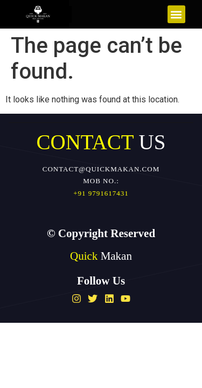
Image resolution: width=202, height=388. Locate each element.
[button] (176, 14)
